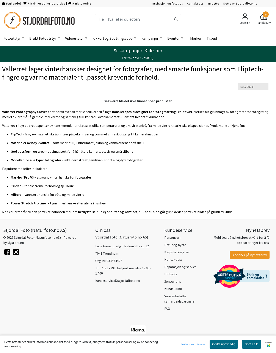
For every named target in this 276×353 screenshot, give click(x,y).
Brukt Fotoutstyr (43, 38)
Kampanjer (150, 38)
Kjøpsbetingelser (177, 252)
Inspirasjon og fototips (167, 3)
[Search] (138, 19)
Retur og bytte (175, 245)
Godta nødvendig (223, 344)
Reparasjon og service (180, 267)
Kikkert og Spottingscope (113, 38)
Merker (195, 38)
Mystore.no (15, 242)
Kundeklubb (173, 289)
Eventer (173, 38)
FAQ (167, 308)
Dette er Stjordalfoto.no (240, 3)
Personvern (172, 237)
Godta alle (251, 344)
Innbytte (213, 3)
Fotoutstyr (12, 38)
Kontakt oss (195, 3)
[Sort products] (253, 86)
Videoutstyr (74, 38)
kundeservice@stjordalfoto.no (117, 280)
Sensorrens (172, 281)
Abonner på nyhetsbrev (249, 255)
